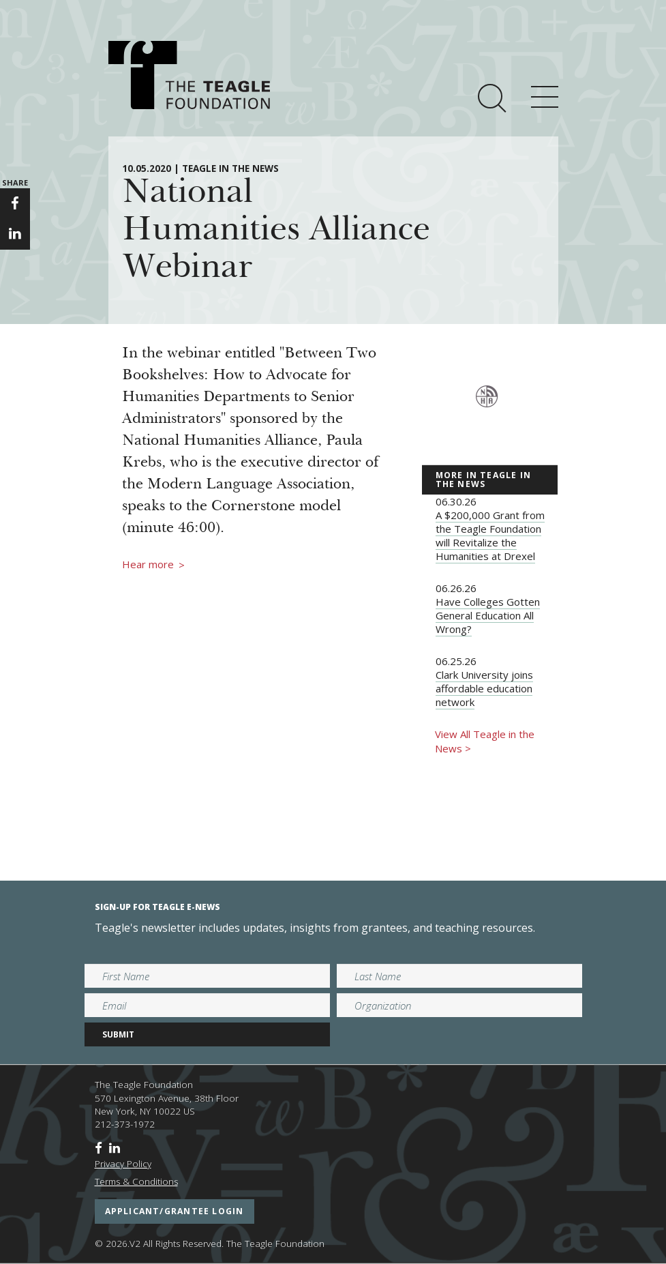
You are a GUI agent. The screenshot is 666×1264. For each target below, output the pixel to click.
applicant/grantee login (174, 1211)
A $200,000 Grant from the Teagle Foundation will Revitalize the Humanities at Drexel (490, 535)
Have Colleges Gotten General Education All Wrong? (488, 615)
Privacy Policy (123, 1164)
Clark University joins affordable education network (484, 688)
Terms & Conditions (136, 1181)
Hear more (153, 564)
